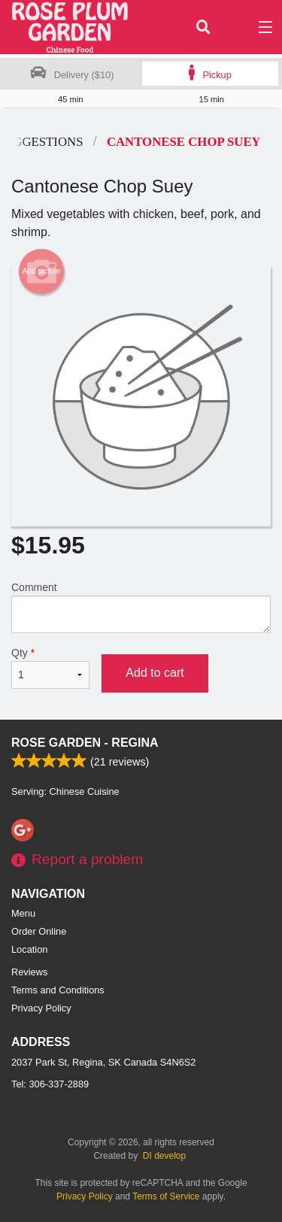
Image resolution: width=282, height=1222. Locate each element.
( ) (233, 27)
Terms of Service (165, 1196)
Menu (23, 913)
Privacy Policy (41, 1008)
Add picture (42, 271)
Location (29, 949)
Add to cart (154, 672)
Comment (141, 607)
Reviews (29, 972)
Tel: (50, 1084)
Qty (50, 668)
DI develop (164, 1156)
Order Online (38, 931)
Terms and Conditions (58, 990)
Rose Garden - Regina (85, 742)
